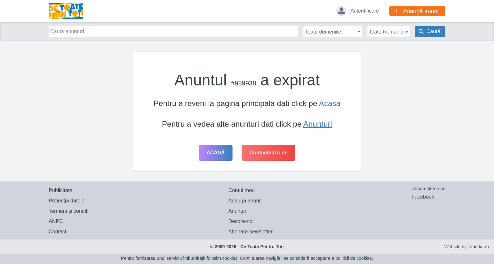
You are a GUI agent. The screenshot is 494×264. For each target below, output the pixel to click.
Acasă (215, 152)
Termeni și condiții (69, 211)
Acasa (329, 103)
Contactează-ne (269, 152)
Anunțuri (238, 211)
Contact (57, 231)
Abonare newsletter (250, 231)
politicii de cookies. (354, 258)
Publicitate (60, 190)
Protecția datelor (67, 200)
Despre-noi (240, 221)
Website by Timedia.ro (466, 246)
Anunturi (317, 124)
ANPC (56, 221)
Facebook (423, 197)
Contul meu (241, 190)
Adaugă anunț (244, 200)
